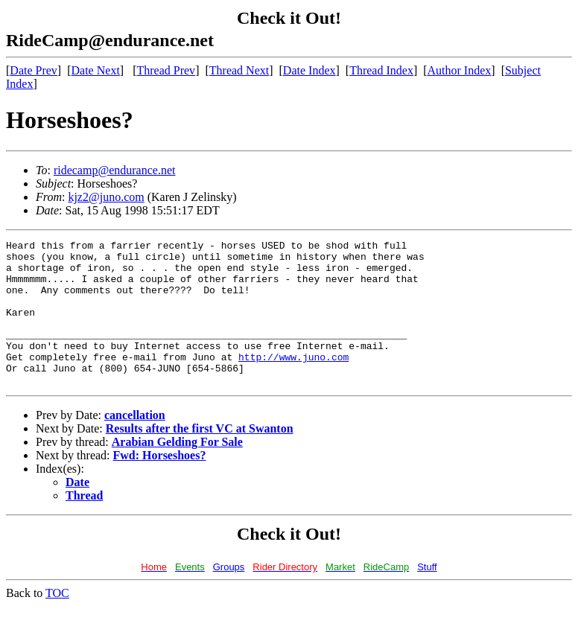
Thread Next (239, 70)
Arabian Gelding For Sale (177, 471)
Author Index (460, 70)
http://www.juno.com (293, 381)
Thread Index (381, 70)
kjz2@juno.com (106, 197)
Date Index (309, 70)
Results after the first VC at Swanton (199, 457)
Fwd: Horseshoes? (159, 484)
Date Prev (33, 70)
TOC (57, 622)
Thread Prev (165, 70)
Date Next (96, 70)
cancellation (134, 444)
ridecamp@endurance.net (115, 170)
